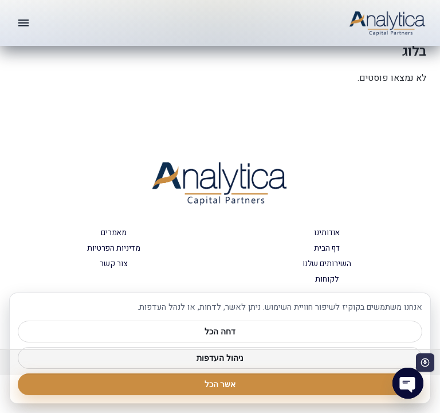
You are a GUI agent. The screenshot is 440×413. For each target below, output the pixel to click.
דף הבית (327, 248)
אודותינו (327, 233)
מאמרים (114, 233)
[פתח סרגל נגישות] (425, 362)
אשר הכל (220, 384)
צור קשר (113, 264)
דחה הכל (220, 331)
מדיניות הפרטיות (113, 248)
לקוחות (327, 279)
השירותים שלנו (326, 264)
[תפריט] (23, 23)
